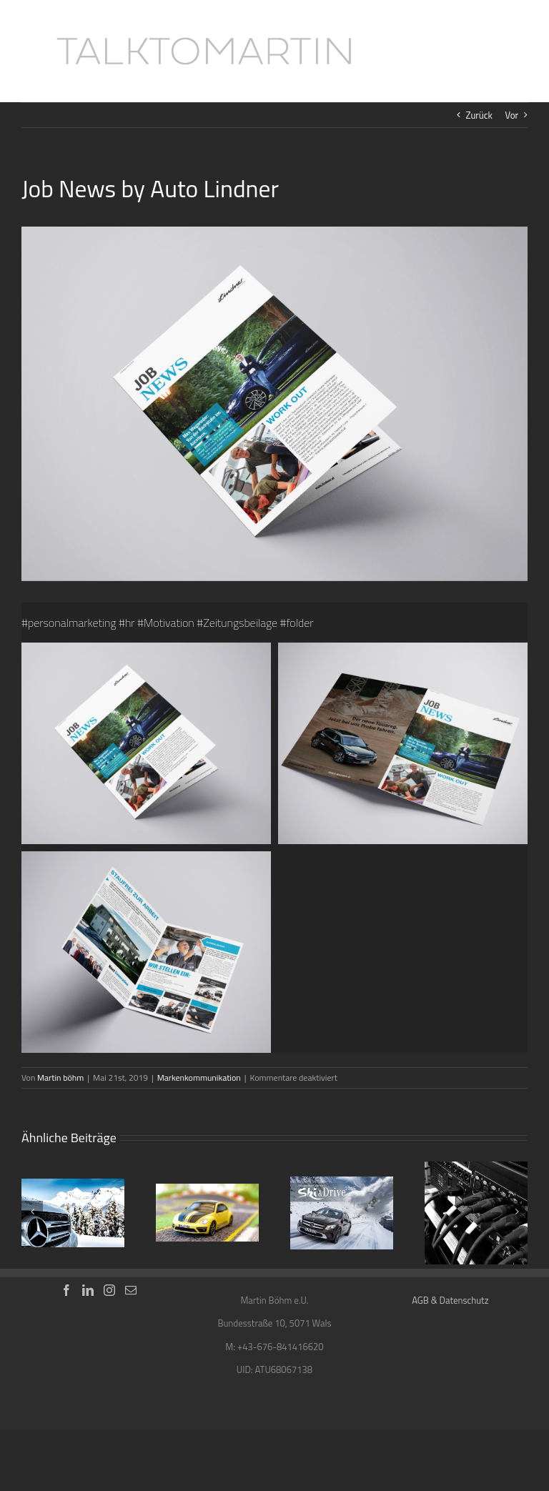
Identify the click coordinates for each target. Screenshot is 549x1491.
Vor (511, 115)
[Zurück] (32, 1211)
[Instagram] (109, 1290)
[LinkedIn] (88, 1290)
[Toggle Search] (468, 51)
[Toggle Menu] (517, 51)
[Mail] (131, 1290)
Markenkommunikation (199, 1077)
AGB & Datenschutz (450, 1300)
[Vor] (517, 1211)
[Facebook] (66, 1290)
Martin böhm (60, 1077)
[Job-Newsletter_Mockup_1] (274, 404)
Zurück (479, 115)
